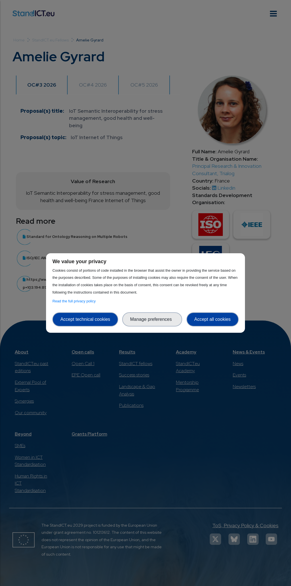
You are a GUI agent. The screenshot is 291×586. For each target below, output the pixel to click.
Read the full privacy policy (74, 301)
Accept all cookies (212, 319)
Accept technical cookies (85, 319)
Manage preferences (152, 319)
